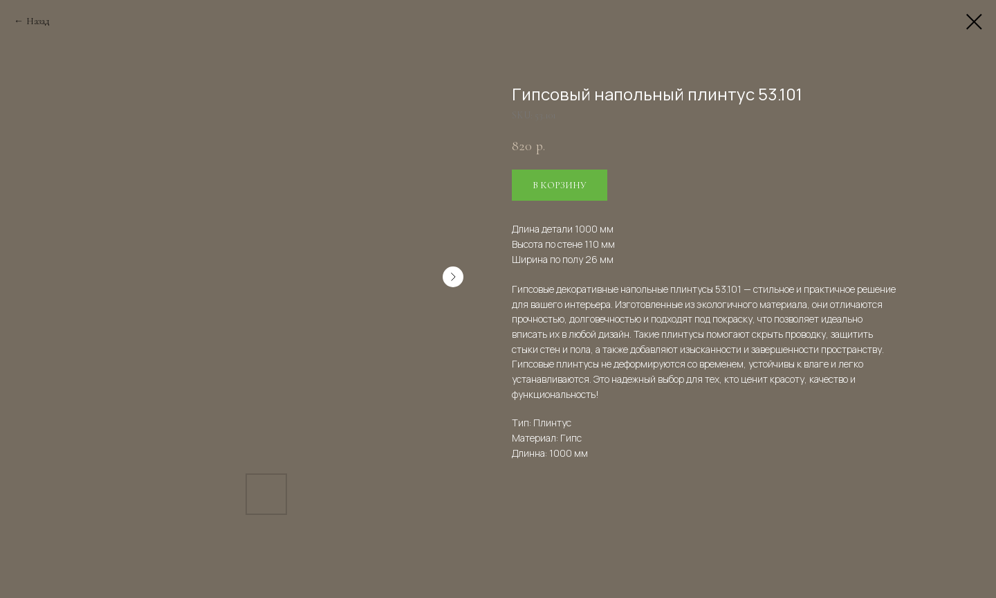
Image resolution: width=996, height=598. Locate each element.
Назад (37, 21)
